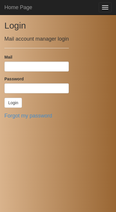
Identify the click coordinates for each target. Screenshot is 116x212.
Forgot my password (28, 116)
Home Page (18, 7)
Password (14, 79)
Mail (8, 57)
